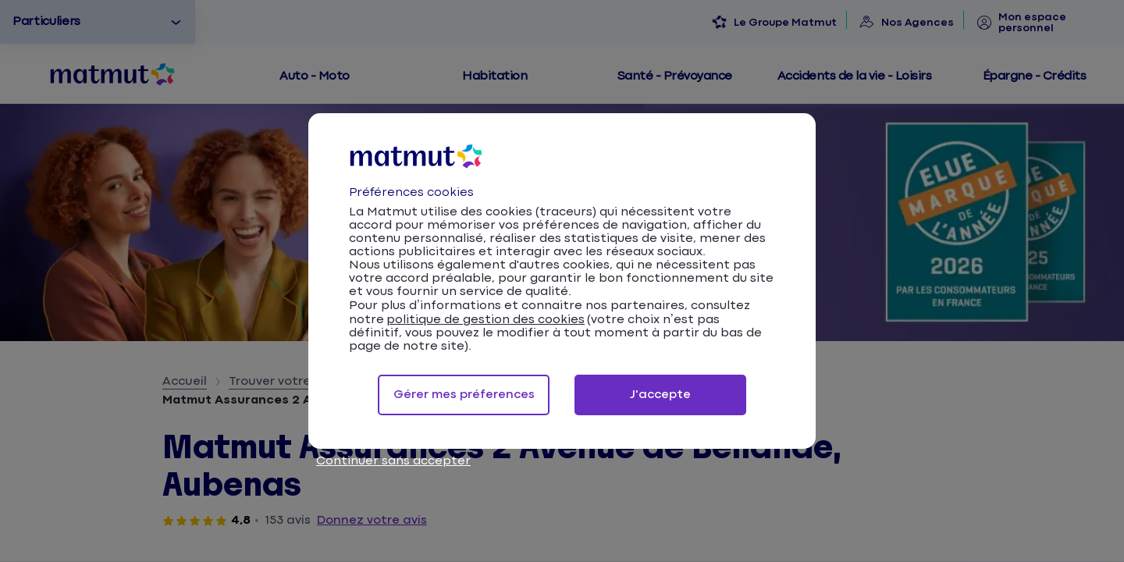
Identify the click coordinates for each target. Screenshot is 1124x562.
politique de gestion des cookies (485, 319)
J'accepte (660, 394)
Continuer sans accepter (393, 461)
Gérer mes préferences (464, 394)
